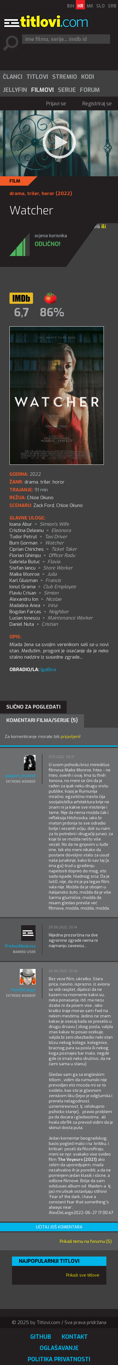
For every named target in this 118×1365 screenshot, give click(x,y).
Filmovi (42, 90)
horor (48, 193)
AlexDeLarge (23, 989)
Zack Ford (43, 505)
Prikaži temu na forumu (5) (86, 1241)
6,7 (21, 312)
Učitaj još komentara (59, 1227)
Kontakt (75, 1337)
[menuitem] (12, 76)
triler (33, 193)
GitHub (40, 1337)
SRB (112, 6)
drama (17, 193)
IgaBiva (48, 669)
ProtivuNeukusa (20, 946)
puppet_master (20, 775)
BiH (70, 6)
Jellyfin (15, 90)
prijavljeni (70, 736)
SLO (100, 6)
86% (52, 312)
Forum (90, 90)
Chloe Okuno (69, 505)
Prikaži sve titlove (82, 1275)
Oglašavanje (59, 1348)
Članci (12, 77)
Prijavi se (56, 103)
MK (90, 6)
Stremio (64, 77)
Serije (67, 90)
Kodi (87, 77)
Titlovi (37, 77)
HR (80, 6)
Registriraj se (97, 103)
